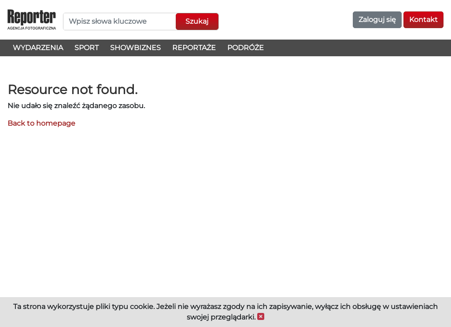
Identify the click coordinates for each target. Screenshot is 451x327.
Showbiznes (135, 48)
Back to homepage (41, 123)
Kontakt (423, 19)
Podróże (245, 48)
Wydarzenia (38, 48)
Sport (86, 48)
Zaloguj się (377, 19)
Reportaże (194, 48)
